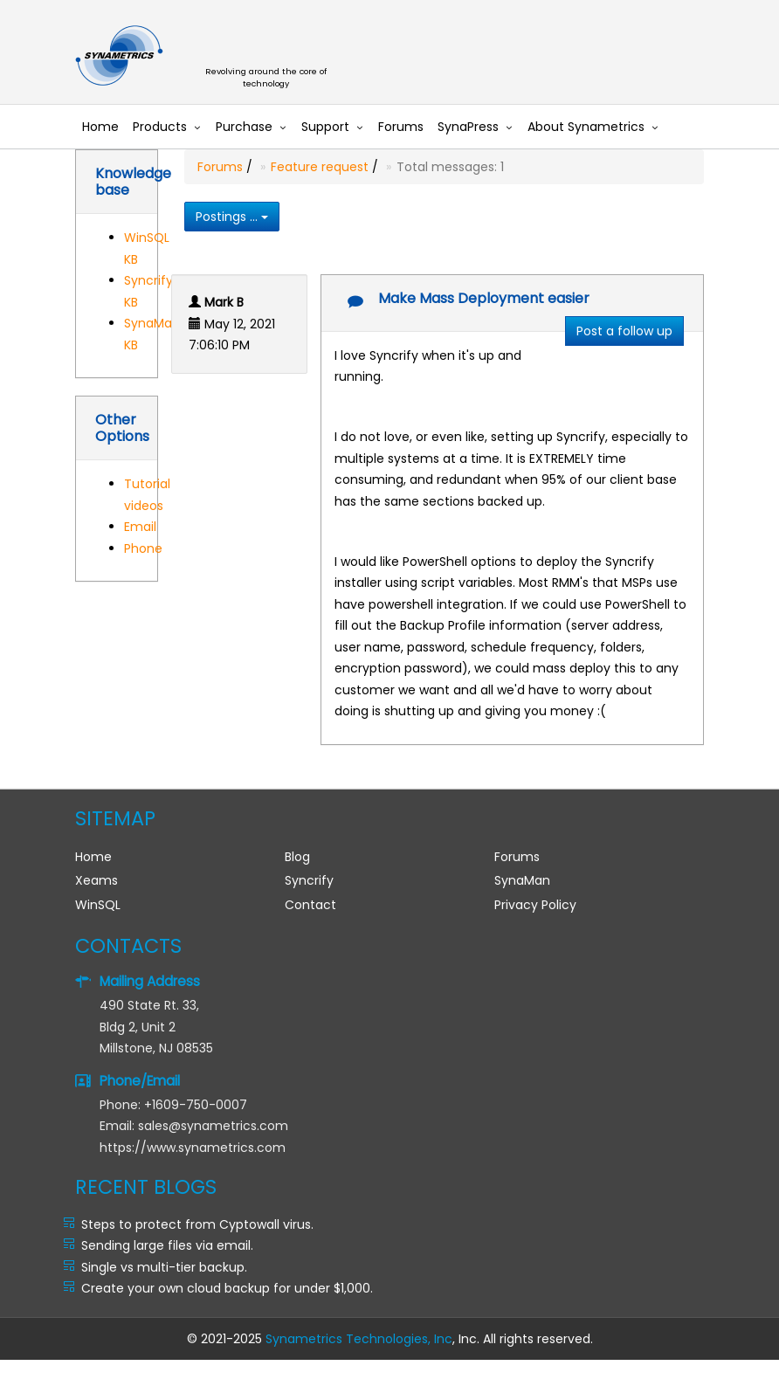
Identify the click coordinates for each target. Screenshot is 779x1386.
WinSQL (98, 905)
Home (100, 126)
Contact (310, 905)
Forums (401, 126)
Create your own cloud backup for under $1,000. (227, 1288)
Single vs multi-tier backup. (164, 1267)
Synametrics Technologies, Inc (358, 1339)
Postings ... (232, 216)
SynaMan (522, 880)
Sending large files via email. (167, 1245)
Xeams (96, 880)
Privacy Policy (535, 905)
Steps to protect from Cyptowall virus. (197, 1224)
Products (160, 126)
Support (325, 126)
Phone (143, 548)
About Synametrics (586, 126)
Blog (297, 856)
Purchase (244, 126)
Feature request (320, 167)
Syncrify (309, 880)
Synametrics (276, 56)
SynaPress (468, 126)
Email (140, 526)
